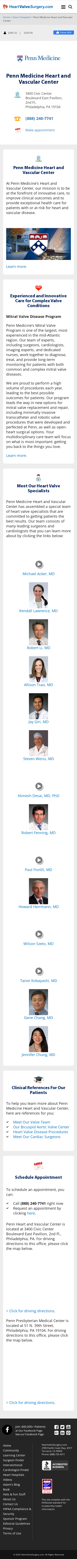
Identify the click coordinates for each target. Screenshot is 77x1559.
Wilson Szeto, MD (38, 943)
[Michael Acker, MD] (39, 567)
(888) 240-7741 (39, 118)
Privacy (8, 1528)
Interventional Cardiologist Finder (16, 1467)
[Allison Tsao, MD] (38, 669)
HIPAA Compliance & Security (17, 1511)
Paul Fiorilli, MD (38, 869)
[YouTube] (68, 1427)
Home (6, 17)
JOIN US (10, 33)
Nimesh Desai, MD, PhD (38, 795)
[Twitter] (62, 1427)
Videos (7, 1480)
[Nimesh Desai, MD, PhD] (39, 789)
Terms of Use (12, 1533)
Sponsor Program (15, 1519)
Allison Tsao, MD (38, 684)
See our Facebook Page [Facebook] (29, 1434)
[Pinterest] (68, 1432)
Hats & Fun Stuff (14, 1494)
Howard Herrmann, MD (38, 906)
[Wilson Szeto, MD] (39, 937)
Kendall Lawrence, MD (38, 610)
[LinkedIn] (62, 1432)
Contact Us (10, 1504)
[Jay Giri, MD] (38, 706)
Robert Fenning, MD (38, 832)
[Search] (70, 7)
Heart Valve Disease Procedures (40, 1131)
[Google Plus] (56, 1432)
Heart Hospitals (22, 17)
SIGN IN (28, 33)
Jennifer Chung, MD (38, 1054)
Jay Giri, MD (39, 721)
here (31, 1213)
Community (11, 1450)
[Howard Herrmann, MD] (38, 891)
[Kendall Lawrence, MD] (38, 595)
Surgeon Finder (13, 1460)
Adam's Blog (11, 1484)
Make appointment (40, 130)
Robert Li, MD (38, 647)
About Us (9, 1499)
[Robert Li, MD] (38, 632)
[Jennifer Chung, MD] (38, 1039)
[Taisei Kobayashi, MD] (39, 974)
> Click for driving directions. (30, 1310)
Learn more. (16, 266)
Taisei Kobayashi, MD (38, 980)
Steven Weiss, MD (38, 758)
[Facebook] (63, 32)
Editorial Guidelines (16, 1523)
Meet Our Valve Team (31, 1122)
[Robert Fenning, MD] (38, 817)
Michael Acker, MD (39, 573)
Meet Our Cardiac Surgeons (37, 1136)
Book (6, 1489)
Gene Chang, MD (38, 1017)
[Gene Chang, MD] (38, 1002)
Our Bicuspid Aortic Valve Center (41, 1126)
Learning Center (14, 1455)
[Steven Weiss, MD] (38, 743)
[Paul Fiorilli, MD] (39, 863)
